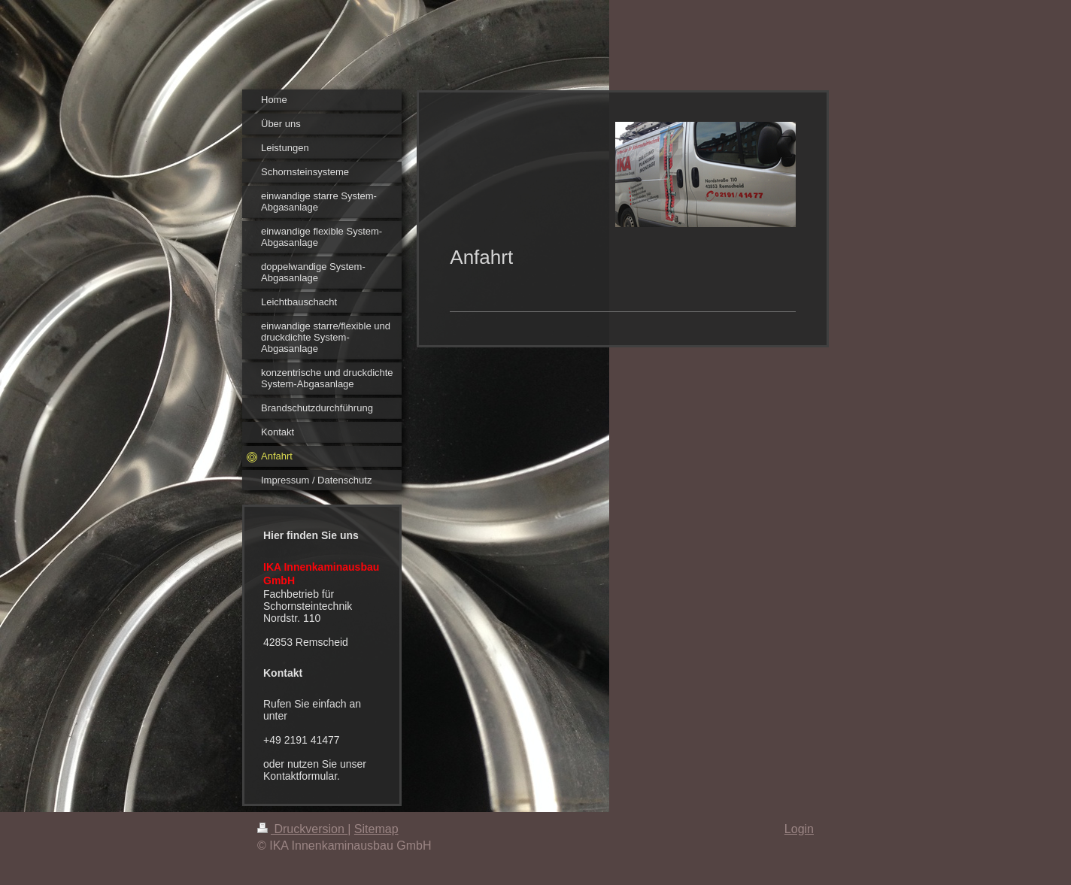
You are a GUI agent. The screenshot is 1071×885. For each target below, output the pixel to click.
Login (799, 829)
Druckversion (302, 829)
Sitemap (376, 829)
